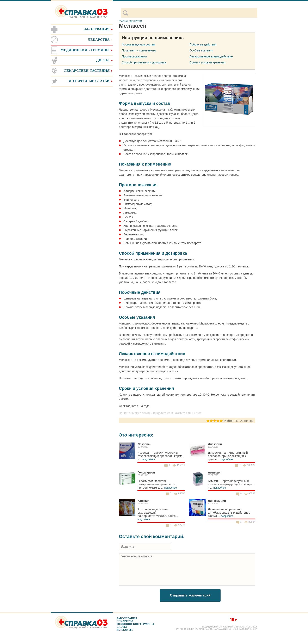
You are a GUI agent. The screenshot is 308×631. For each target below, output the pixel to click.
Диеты (122, 626)
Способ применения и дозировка (144, 62)
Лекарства (125, 621)
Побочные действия (203, 44)
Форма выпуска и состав (138, 44)
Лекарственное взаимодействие (211, 56)
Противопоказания (134, 56)
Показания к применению (139, 50)
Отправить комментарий (190, 595)
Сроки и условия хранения (207, 62)
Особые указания (201, 50)
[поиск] (192, 13)
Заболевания (127, 618)
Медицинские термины (135, 623)
